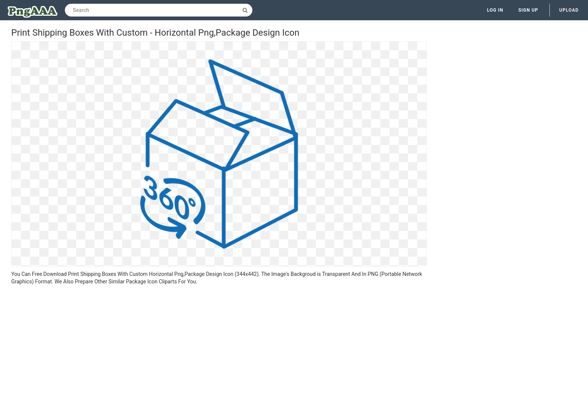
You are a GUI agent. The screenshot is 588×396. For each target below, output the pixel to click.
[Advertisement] (219, 341)
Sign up (528, 10)
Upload (569, 10)
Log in (495, 10)
